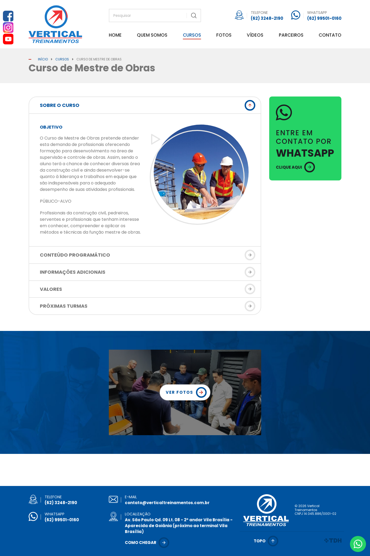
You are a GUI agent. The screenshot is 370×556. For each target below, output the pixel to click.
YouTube (8, 39)
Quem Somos (152, 35)
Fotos (224, 35)
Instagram (8, 27)
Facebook (8, 16)
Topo (259, 541)
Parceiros (291, 35)
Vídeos (255, 35)
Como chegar (140, 542)
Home (115, 35)
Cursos (192, 35)
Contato (330, 35)
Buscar (194, 15)
